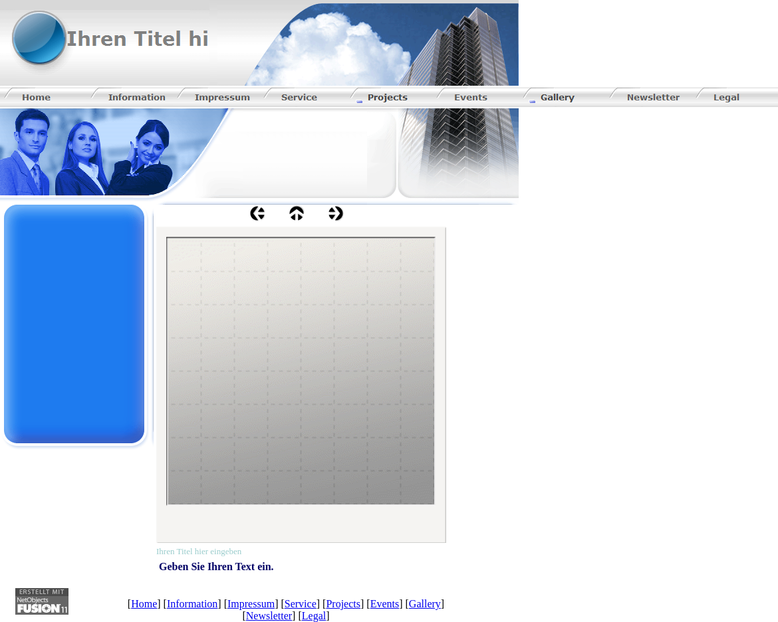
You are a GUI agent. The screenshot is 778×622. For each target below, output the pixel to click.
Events (385, 603)
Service (301, 603)
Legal (314, 615)
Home (144, 603)
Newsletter (269, 615)
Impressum (251, 603)
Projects (343, 603)
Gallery (425, 603)
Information (192, 603)
